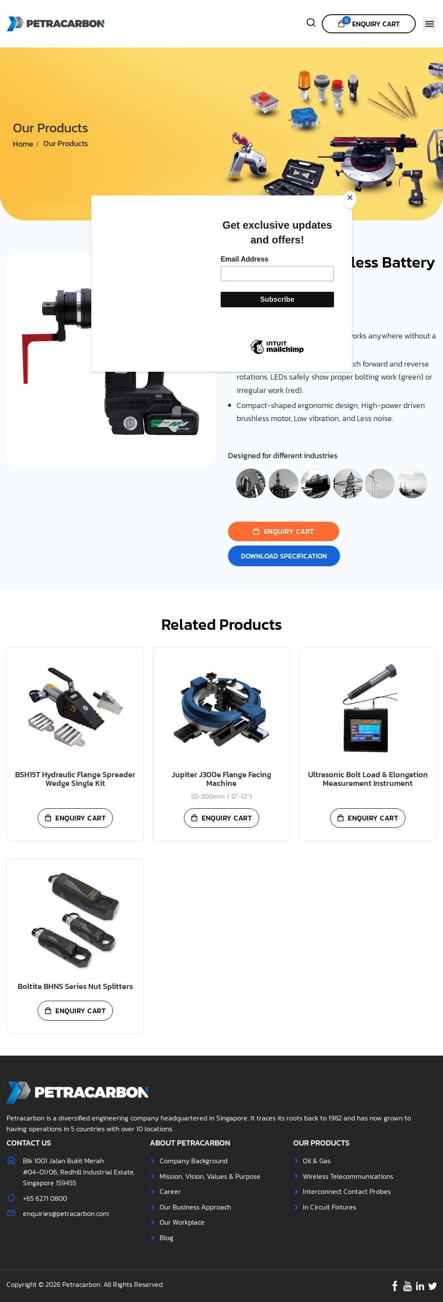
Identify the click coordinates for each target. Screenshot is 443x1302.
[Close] (349, 199)
